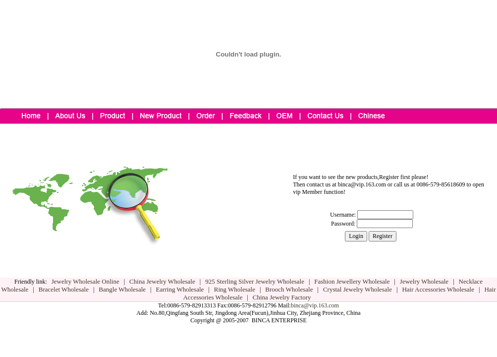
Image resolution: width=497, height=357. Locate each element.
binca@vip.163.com (315, 305)
